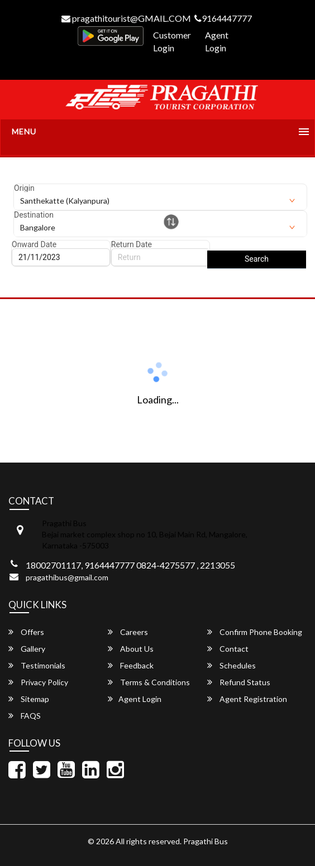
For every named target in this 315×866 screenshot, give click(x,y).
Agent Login (216, 41)
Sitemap (28, 699)
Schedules (231, 665)
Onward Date (34, 244)
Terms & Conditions (149, 682)
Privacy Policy (38, 682)
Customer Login (172, 41)
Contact (228, 648)
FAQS (24, 715)
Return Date (131, 244)
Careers (128, 632)
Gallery (26, 648)
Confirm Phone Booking (254, 632)
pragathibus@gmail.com (67, 577)
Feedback (131, 665)
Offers (26, 632)
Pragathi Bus (205, 841)
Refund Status (238, 682)
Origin (24, 188)
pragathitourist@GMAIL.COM (126, 18)
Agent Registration (247, 699)
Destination (34, 215)
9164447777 (223, 18)
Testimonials (36, 665)
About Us (131, 648)
